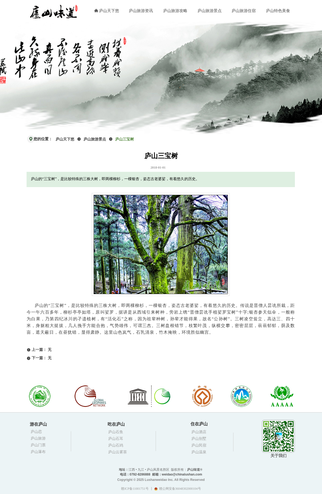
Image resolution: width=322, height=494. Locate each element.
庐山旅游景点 (94, 139)
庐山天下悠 (65, 139)
